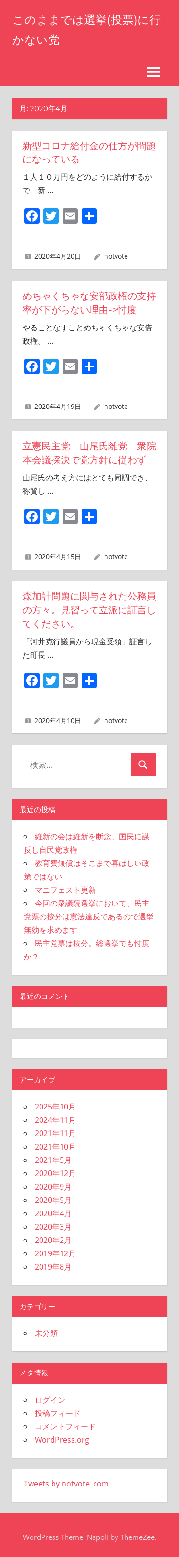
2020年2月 (53, 1236)
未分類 (46, 1329)
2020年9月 (53, 1182)
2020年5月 (53, 1196)
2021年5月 (53, 1155)
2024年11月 (55, 1115)
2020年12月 (55, 1169)
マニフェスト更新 (65, 885)
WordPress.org (62, 1435)
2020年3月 (53, 1222)
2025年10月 (55, 1102)
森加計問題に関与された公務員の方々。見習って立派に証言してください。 (89, 607)
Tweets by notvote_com (66, 1479)
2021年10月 (55, 1142)
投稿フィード (58, 1409)
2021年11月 (55, 1129)
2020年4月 (53, 1209)
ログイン (50, 1395)
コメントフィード (65, 1422)
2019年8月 (53, 1262)
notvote (116, 255)
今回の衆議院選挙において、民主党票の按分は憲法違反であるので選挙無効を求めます (89, 912)
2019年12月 (55, 1249)
